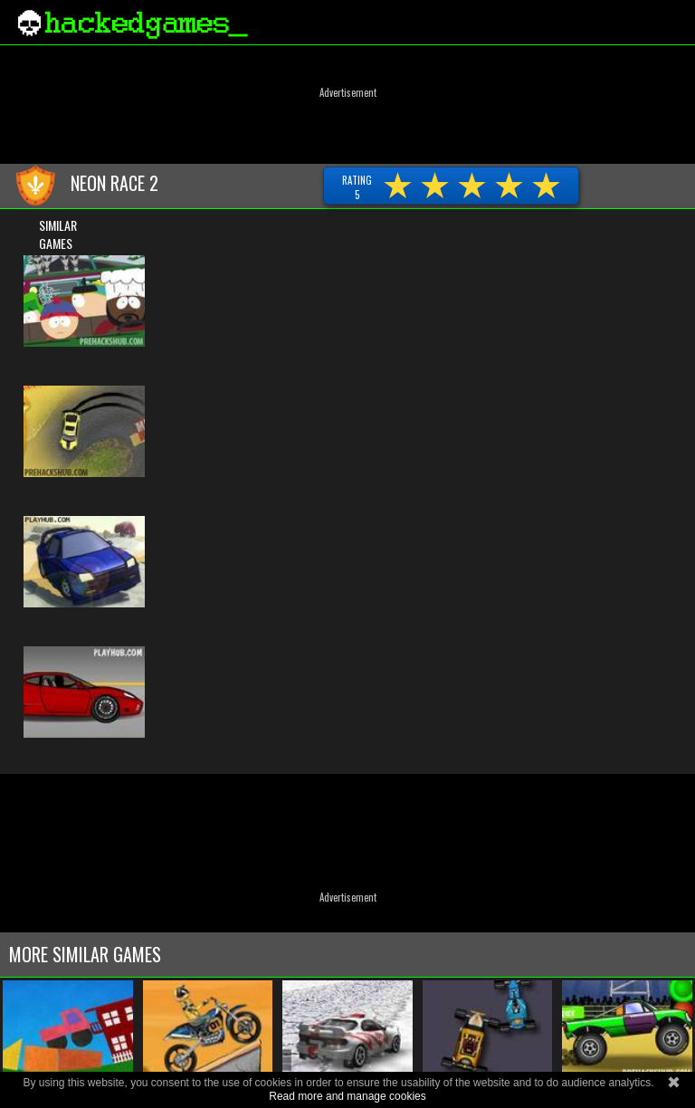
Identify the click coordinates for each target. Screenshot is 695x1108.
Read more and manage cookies (347, 1096)
